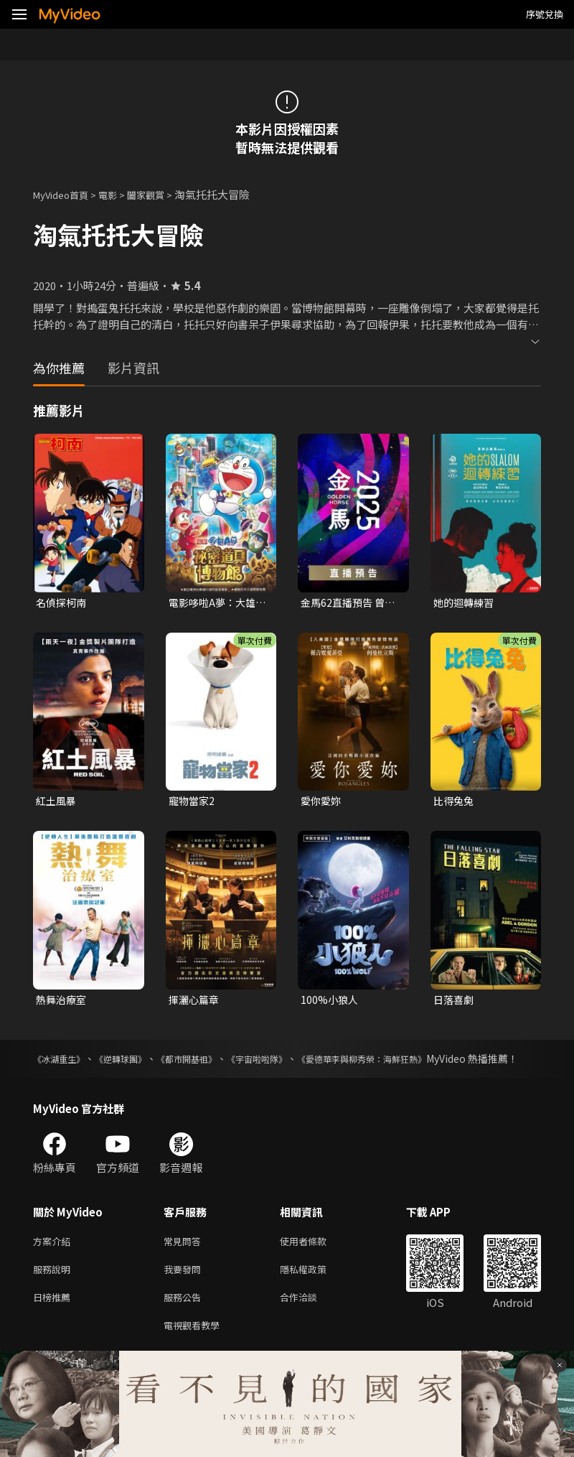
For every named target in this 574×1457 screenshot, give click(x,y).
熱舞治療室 (63, 1002)
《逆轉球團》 (134, 1063)
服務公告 (185, 1321)
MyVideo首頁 (65, 194)
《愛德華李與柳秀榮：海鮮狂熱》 (413, 1063)
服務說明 (54, 1291)
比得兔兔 (454, 802)
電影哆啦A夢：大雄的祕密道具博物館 (215, 603)
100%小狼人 (330, 1002)
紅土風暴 (57, 802)
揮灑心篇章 (195, 1002)
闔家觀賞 (161, 194)
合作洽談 (309, 1321)
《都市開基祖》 (211, 1063)
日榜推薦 (54, 1321)
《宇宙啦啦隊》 (292, 1063)
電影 (119, 194)
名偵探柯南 (63, 602)
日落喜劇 (454, 1002)
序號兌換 (544, 14)
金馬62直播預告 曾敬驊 (345, 603)
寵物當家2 (193, 802)
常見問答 (185, 1261)
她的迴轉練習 (465, 602)
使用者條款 (315, 1261)
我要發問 (185, 1291)
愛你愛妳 (322, 802)
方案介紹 (54, 1261)
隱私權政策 (315, 1291)
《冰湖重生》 (63, 1063)
